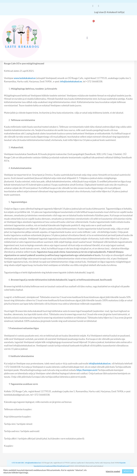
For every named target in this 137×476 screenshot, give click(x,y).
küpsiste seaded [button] (113, 471)
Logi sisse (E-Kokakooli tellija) (109, 12)
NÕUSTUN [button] (128, 471)
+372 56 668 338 (18, 463)
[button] (87, 38)
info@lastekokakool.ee (71, 81)
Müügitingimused (63, 466)
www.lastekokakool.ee (25, 78)
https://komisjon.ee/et (87, 370)
